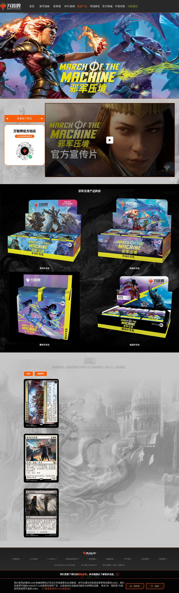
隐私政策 (110, 559)
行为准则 (33, 559)
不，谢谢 (155, 586)
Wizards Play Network (64, 565)
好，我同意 (135, 586)
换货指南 (92, 559)
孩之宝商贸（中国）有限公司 (114, 565)
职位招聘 (145, 559)
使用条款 (16, 559)
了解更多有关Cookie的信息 (56, 588)
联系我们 (162, 559)
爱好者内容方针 (72, 559)
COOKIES (51, 559)
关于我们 (127, 559)
